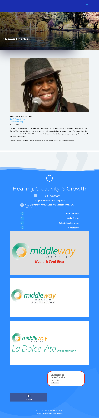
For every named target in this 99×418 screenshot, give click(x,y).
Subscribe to (58, 376)
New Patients (72, 213)
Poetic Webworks (58, 413)
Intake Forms (72, 218)
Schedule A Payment (69, 223)
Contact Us (73, 227)
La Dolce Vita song (16, 122)
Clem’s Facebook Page (17, 119)
